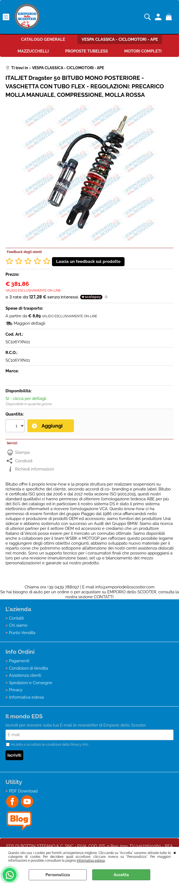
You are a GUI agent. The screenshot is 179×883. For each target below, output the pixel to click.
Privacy (15, 689)
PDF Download (23, 791)
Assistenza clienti (25, 675)
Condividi (23, 460)
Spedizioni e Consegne (30, 682)
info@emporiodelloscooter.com (125, 587)
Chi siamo (18, 625)
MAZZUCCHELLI (33, 51)
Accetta (121, 874)
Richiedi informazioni (34, 469)
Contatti (16, 618)
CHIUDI (174, 852)
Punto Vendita (22, 632)
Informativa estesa (91, 860)
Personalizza (57, 874)
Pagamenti (19, 660)
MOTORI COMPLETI (142, 51)
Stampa (22, 452)
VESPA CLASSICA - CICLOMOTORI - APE (120, 39)
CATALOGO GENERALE (43, 39)
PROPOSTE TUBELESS (86, 51)
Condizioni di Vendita (28, 668)
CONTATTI (104, 596)
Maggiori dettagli (29, 323)
